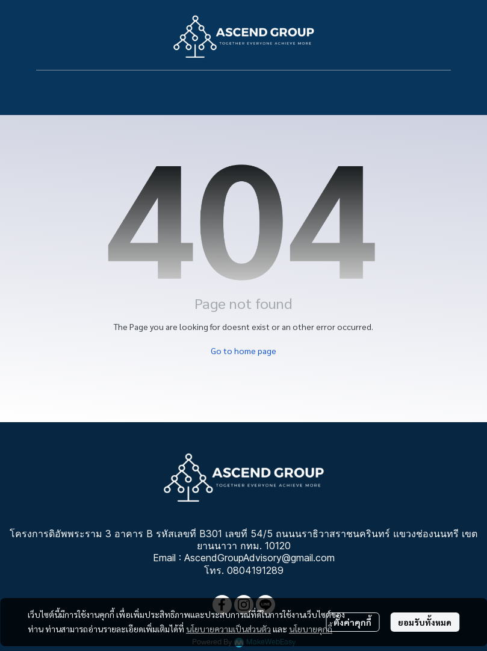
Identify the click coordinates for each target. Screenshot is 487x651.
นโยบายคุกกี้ (310, 628)
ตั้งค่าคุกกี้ (352, 622)
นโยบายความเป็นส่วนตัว (228, 628)
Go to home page (243, 350)
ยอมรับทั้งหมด (424, 622)
